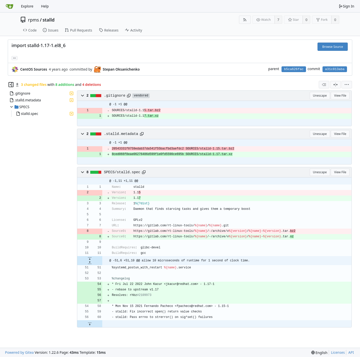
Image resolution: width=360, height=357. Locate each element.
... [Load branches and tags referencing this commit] (14, 57)
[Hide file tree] (11, 84)
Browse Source (332, 47)
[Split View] (335, 84)
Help (45, 6)
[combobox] (324, 84)
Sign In (346, 6)
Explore (27, 6)
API (351, 352)
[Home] (9, 6)
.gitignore (115, 96)
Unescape (320, 95)
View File (340, 95)
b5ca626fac (294, 69)
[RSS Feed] (245, 20)
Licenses (338, 352)
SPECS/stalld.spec (122, 172)
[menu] (347, 84)
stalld (48, 19)
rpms (33, 19)
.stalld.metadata (121, 134)
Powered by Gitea (19, 352)
